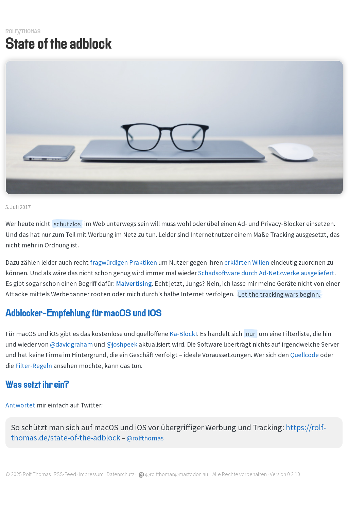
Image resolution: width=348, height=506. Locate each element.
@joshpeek (121, 344)
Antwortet (20, 405)
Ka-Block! (183, 334)
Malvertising (134, 283)
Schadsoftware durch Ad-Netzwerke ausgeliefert (266, 273)
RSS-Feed (65, 474)
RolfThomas (22, 32)
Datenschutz (120, 474)
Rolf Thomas (37, 474)
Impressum (91, 474)
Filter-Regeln (33, 366)
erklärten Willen (246, 262)
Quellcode (304, 355)
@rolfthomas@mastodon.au (173, 474)
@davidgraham (71, 344)
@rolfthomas (145, 438)
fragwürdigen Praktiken (123, 262)
